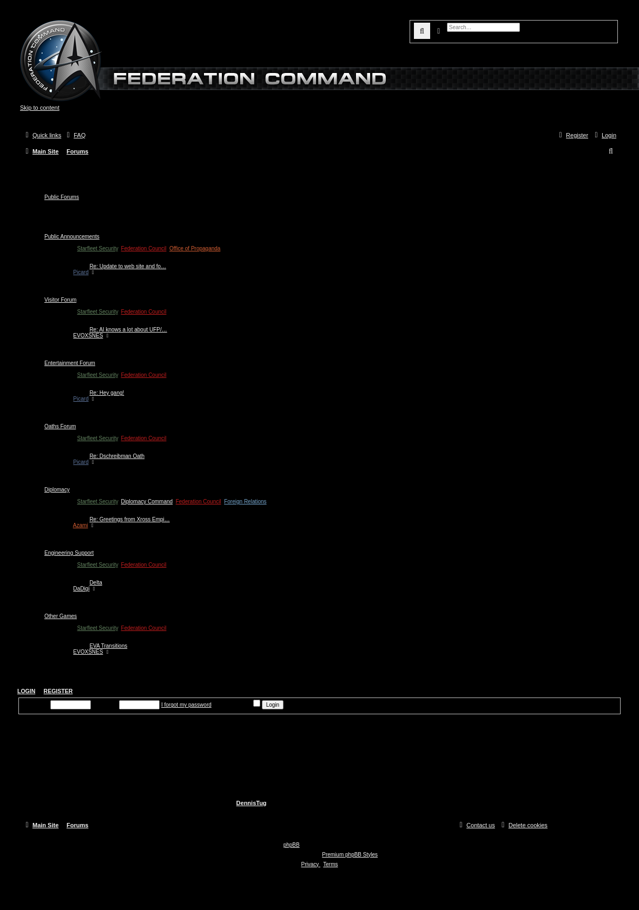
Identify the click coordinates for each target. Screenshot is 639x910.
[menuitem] (74, 135)
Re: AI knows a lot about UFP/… (128, 330)
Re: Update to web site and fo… (127, 266)
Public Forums (61, 197)
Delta (95, 583)
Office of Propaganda (194, 248)
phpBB (292, 845)
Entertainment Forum (69, 363)
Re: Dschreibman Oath (116, 456)
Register (58, 691)
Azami (80, 525)
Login (26, 691)
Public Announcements (72, 237)
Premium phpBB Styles (350, 855)
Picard (80, 272)
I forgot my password (186, 705)
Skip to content (40, 107)
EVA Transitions (108, 646)
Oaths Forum (60, 426)
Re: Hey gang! (106, 393)
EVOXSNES (88, 335)
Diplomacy (57, 490)
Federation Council (144, 248)
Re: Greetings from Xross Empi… (129, 519)
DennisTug (251, 803)
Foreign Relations (245, 501)
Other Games (60, 616)
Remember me (238, 705)
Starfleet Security (97, 248)
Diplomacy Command (147, 501)
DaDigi (81, 589)
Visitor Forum (60, 300)
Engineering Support (69, 553)
